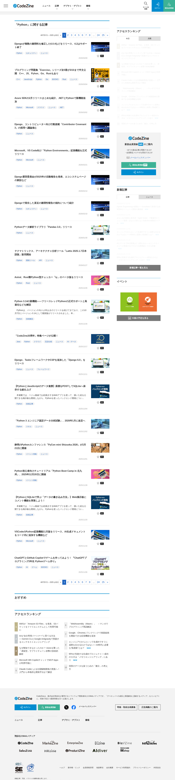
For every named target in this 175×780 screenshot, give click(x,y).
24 (98, 35)
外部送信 (157, 768)
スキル (28, 427)
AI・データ (71, 342)
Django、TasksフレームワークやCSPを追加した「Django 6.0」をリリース (50, 362)
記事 (57, 6)
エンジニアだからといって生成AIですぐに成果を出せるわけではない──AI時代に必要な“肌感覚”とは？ (88, 645)
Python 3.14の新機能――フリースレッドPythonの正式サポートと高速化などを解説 (51, 303)
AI (27, 567)
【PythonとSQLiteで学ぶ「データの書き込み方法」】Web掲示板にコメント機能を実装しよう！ (50, 499)
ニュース (46, 6)
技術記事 (29, 404)
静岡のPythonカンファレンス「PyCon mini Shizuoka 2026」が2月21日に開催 (50, 446)
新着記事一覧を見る (138, 268)
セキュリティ (31, 53)
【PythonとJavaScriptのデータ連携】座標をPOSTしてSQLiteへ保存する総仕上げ (50, 388)
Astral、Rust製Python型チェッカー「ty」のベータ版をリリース (49, 277)
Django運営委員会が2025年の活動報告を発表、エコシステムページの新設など (50, 178)
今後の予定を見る (138, 318)
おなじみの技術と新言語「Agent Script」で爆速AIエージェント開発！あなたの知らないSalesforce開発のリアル (138, 220)
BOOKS (55, 79)
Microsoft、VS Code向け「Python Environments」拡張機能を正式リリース (51, 152)
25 (103, 35)
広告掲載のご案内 (149, 707)
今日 (127, 39)
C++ (18, 79)
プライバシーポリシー (142, 768)
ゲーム (34, 567)
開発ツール (30, 260)
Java (18, 342)
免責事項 (99, 768)
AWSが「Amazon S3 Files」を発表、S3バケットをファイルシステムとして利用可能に (38, 627)
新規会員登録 (138, 165)
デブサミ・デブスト (72, 6)
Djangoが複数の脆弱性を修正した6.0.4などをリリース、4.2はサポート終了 (51, 45)
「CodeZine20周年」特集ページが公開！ (36, 336)
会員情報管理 (88, 768)
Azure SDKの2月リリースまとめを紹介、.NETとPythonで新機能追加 (50, 100)
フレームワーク (43, 369)
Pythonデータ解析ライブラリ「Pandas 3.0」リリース (43, 227)
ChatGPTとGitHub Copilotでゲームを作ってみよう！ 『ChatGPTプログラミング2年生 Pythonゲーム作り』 (51, 560)
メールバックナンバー (139, 157)
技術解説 (29, 319)
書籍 (88, 6)
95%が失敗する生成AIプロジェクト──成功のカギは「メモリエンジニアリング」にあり (88, 657)
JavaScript (28, 79)
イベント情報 (31, 454)
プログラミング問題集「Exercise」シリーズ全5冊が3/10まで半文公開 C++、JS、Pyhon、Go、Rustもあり (50, 72)
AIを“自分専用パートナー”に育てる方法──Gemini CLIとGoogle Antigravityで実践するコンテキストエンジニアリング (39, 639)
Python (19, 53)
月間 (149, 39)
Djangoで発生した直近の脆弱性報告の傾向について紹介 (44, 203)
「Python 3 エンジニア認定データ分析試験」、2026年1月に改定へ (50, 420)
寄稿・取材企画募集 (126, 707)
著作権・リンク (74, 768)
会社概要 (109, 768)
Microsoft (29, 107)
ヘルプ (62, 768)
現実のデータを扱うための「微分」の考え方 (138, 124)
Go (47, 79)
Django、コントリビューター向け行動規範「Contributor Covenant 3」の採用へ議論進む (50, 126)
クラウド (40, 107)
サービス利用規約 (123, 768)
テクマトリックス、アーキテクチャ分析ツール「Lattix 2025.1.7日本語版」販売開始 (51, 253)
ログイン (138, 172)
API (40, 260)
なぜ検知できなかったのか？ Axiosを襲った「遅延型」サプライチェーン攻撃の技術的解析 (39, 651)
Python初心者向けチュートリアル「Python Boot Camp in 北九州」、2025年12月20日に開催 (48, 473)
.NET (61, 107)
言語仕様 (48, 342)
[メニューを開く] (6, 6)
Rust (64, 79)
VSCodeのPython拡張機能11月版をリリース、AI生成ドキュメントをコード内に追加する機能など (50, 533)
